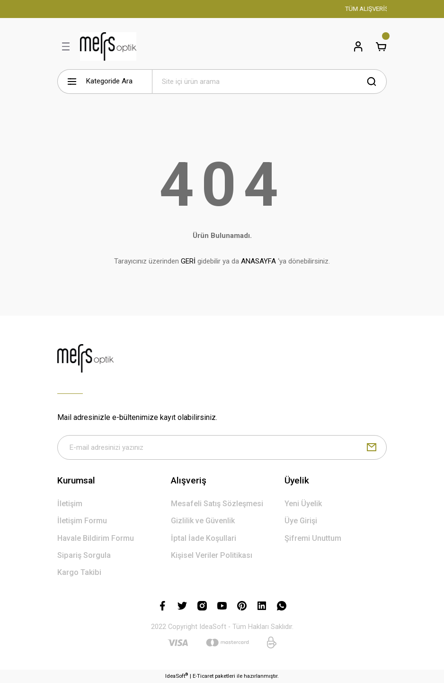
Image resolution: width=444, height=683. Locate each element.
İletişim (69, 503)
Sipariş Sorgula (84, 555)
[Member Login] (358, 46)
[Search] (269, 81)
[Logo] (108, 46)
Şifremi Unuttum (312, 538)
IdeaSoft (176, 675)
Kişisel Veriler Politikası (211, 555)
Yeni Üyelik (303, 503)
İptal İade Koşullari (203, 538)
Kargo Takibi (79, 572)
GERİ (188, 261)
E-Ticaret (203, 676)
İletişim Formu (82, 520)
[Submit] (371, 447)
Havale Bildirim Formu (95, 538)
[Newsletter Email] (222, 447)
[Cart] (381, 46)
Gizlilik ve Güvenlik (203, 520)
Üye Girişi (300, 520)
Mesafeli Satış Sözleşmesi (217, 503)
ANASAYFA (258, 261)
